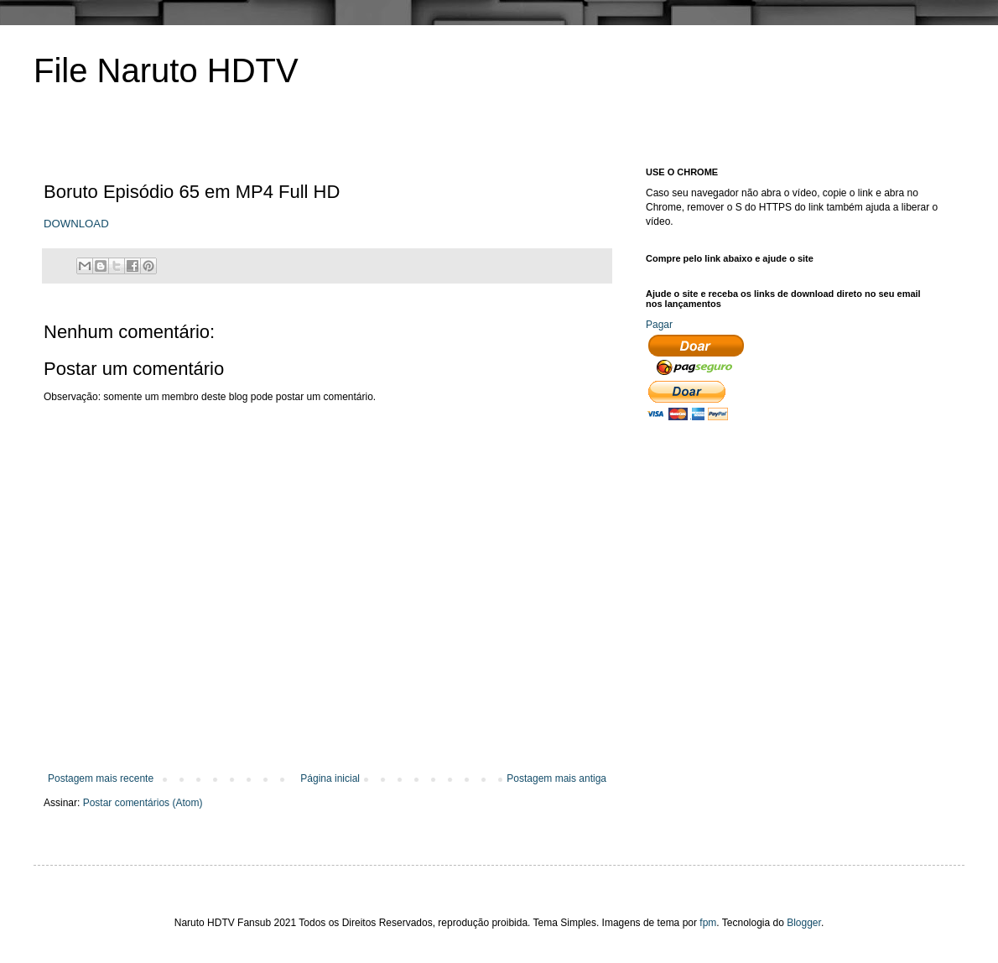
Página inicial (330, 778)
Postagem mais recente (100, 778)
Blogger (804, 923)
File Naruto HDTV (166, 70)
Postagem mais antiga (556, 778)
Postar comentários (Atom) (143, 803)
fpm (707, 923)
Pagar (659, 325)
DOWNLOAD (76, 223)
